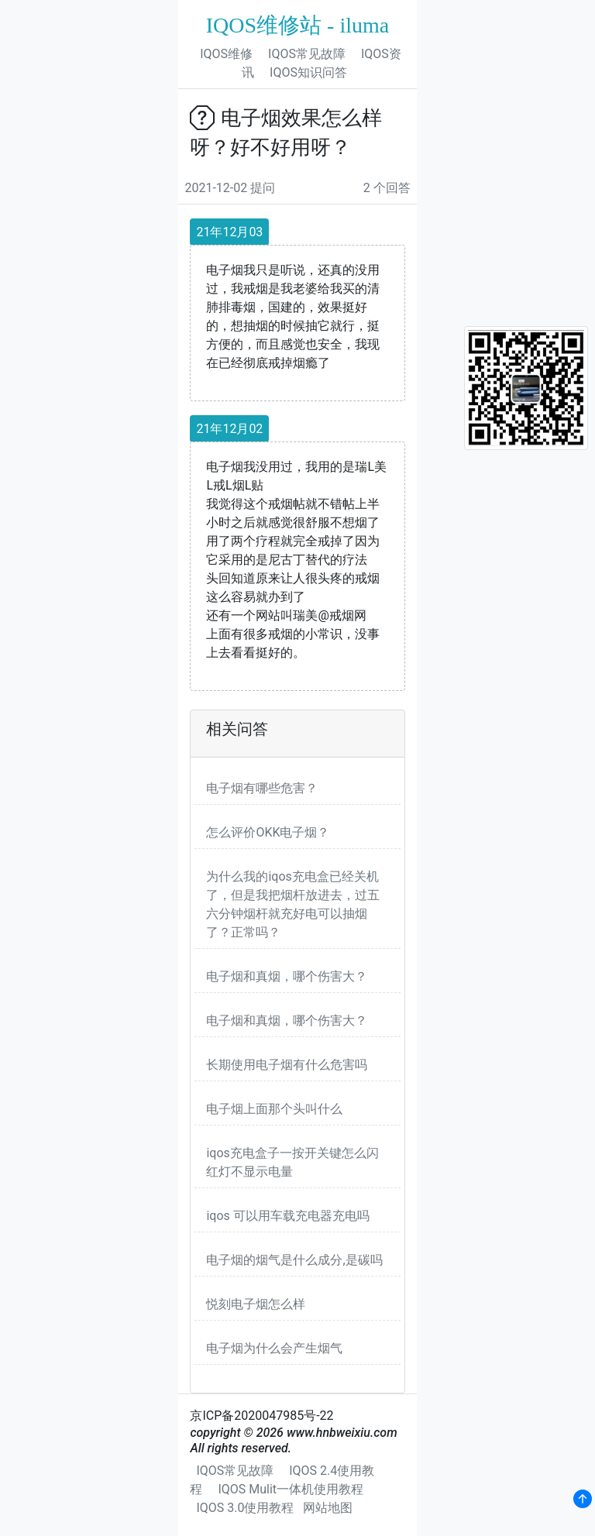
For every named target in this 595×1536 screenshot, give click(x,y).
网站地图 (328, 1507)
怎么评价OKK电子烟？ (267, 832)
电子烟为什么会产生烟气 (274, 1348)
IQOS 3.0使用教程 (245, 1507)
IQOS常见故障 (307, 53)
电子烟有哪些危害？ (262, 788)
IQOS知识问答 (308, 72)
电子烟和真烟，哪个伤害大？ (286, 976)
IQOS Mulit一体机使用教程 (290, 1489)
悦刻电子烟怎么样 (255, 1304)
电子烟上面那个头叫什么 (274, 1108)
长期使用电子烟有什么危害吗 (286, 1064)
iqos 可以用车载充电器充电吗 (287, 1215)
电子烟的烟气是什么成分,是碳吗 (294, 1260)
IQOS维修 (226, 53)
